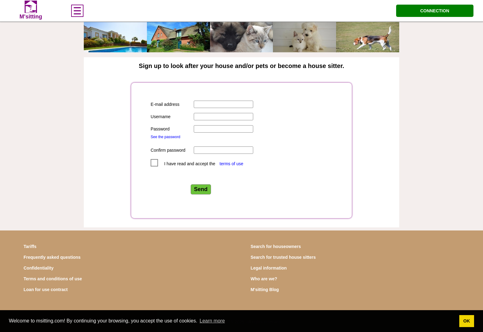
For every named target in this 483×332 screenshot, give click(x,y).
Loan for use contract (46, 289)
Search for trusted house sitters (283, 257)
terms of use (231, 163)
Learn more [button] (212, 320)
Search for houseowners (275, 246)
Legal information (268, 268)
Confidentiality (39, 268)
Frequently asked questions (52, 257)
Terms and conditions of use (53, 278)
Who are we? (263, 278)
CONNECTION (434, 10)
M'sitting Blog (264, 289)
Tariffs (30, 246)
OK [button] (466, 320)
